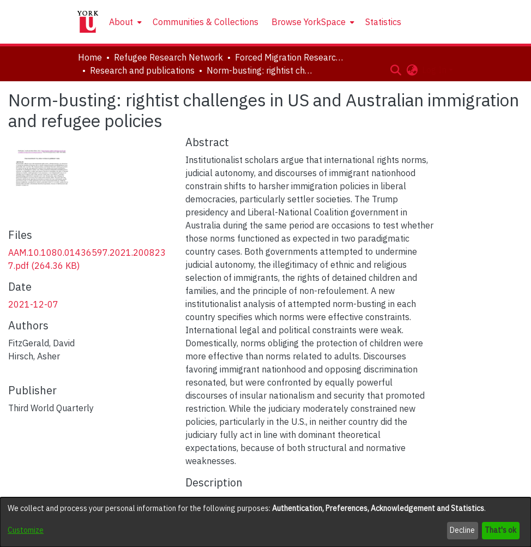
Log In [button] (435, 69)
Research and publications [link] (142, 70)
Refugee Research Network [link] (168, 57)
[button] (395, 69)
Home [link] (90, 57)
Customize (26, 530)
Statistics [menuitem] (383, 21)
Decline (462, 530)
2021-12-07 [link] (33, 304)
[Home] (87, 22)
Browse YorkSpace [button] (308, 21)
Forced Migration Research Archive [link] (289, 57)
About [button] (121, 21)
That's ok (500, 530)
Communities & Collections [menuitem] (205, 21)
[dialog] (265, 522)
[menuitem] (124, 22)
